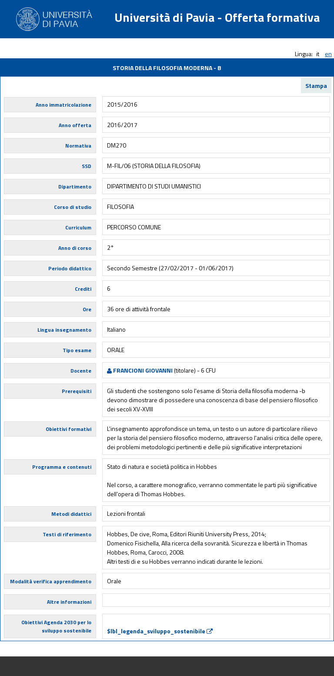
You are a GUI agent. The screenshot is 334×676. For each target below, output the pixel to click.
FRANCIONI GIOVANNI (140, 370)
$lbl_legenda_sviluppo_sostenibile (160, 631)
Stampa (316, 85)
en (328, 53)
